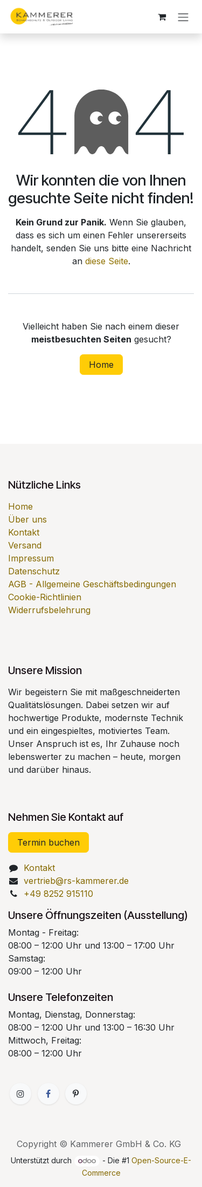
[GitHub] (76, 1093)
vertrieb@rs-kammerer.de (76, 880)
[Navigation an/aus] (183, 16)
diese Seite (106, 261)
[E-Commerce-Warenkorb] (161, 17)
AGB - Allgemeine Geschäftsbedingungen (92, 584)
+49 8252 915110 (58, 893)
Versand (24, 545)
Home (101, 364)
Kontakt (23, 532)
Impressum (31, 558)
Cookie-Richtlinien (44, 597)
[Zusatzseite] (20, 1093)
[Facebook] (48, 1093)
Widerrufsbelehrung (49, 610)
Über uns (27, 519)
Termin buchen (48, 842)
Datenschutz (34, 571)
